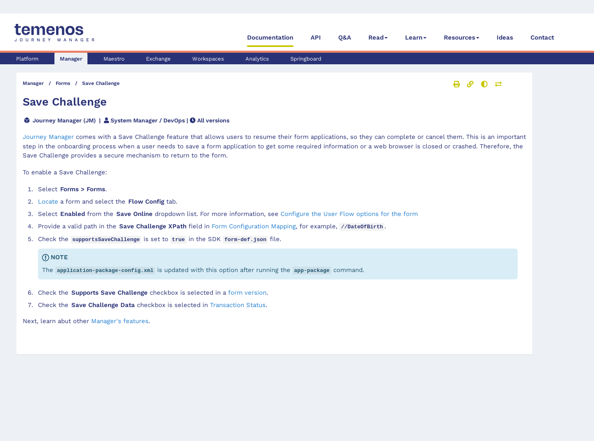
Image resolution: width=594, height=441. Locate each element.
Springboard (305, 59)
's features (119, 320)
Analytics (257, 59)
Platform (27, 59)
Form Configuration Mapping (254, 226)
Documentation (270, 37)
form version (247, 291)
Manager (71, 59)
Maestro (114, 59)
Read (376, 37)
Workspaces (208, 59)
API (316, 37)
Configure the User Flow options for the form (349, 214)
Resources (459, 37)
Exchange (158, 59)
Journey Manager (48, 137)
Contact (542, 37)
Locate (48, 201)
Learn (413, 37)
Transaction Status (238, 303)
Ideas (505, 37)
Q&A (344, 37)
